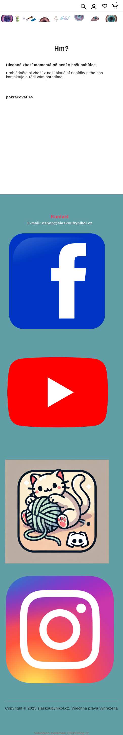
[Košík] (116, 6)
